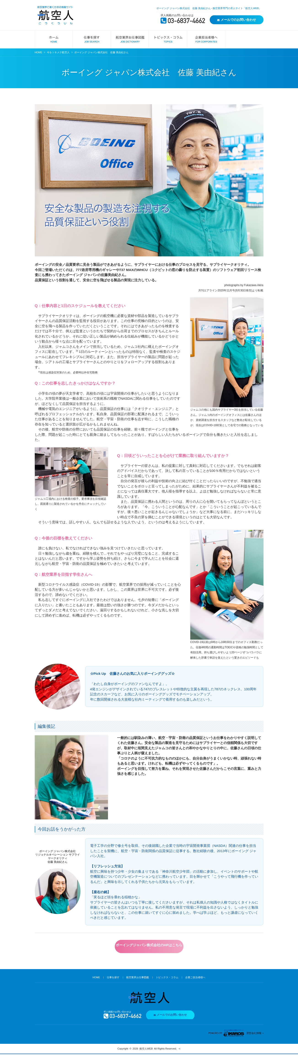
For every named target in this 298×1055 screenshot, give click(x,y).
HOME (38, 52)
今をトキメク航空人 (58, 52)
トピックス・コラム (167, 978)
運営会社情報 (253, 1034)
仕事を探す (113, 978)
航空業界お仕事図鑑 (137, 978)
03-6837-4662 (183, 21)
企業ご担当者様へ (195, 978)
